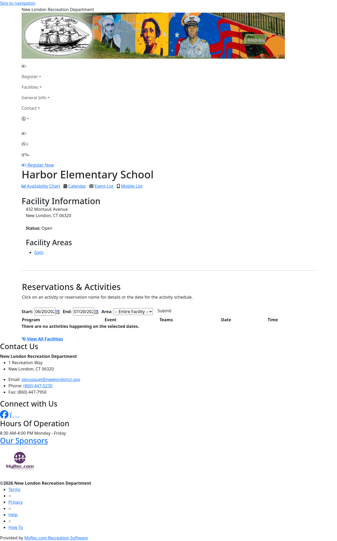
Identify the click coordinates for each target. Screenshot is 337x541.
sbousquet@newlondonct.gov (51, 379)
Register (30, 76)
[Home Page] (35, 66)
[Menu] (25, 154)
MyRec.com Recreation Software (56, 538)
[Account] (35, 118)
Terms (14, 489)
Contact (29, 108)
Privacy (15, 502)
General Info (34, 98)
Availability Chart (41, 186)
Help (13, 515)
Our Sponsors (24, 440)
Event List (104, 186)
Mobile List (131, 186)
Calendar (77, 186)
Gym (38, 252)
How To (15, 527)
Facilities (30, 87)
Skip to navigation (17, 3)
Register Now (40, 165)
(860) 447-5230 (37, 386)
